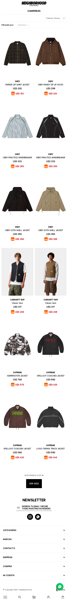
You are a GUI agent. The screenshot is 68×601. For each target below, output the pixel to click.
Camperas (22, 25)
